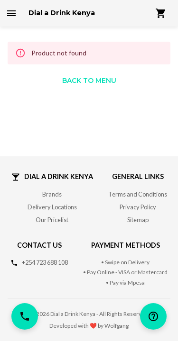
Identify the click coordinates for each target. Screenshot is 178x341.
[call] (24, 316)
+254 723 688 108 (45, 262)
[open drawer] (11, 13)
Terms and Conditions (137, 194)
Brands (52, 194)
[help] (153, 316)
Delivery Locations (52, 207)
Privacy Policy (138, 207)
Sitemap (138, 220)
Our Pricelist (52, 220)
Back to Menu (89, 80)
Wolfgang (116, 325)
